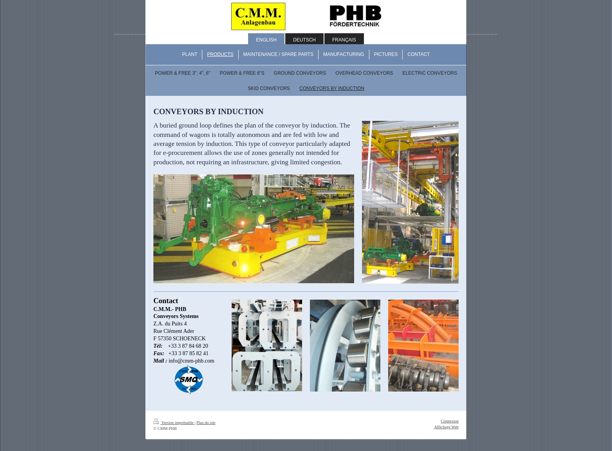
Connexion (450, 421)
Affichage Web (446, 427)
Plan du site (206, 422)
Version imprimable (173, 422)
